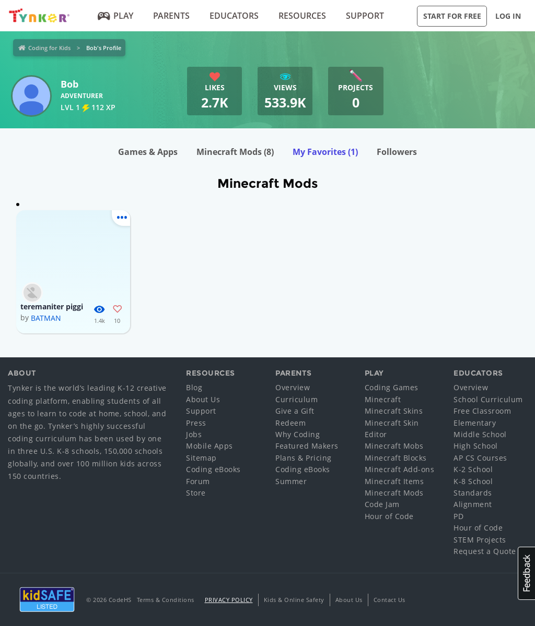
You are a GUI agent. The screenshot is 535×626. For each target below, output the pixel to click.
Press (196, 423)
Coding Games (391, 387)
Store (196, 493)
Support (365, 15)
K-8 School (473, 481)
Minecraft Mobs (394, 446)
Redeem (290, 423)
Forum (198, 481)
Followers (397, 152)
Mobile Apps (209, 446)
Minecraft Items (394, 481)
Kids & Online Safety (294, 600)
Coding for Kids (49, 48)
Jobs (194, 434)
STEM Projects (479, 540)
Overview (292, 387)
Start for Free (452, 16)
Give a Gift (295, 411)
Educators (234, 15)
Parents (171, 15)
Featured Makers (307, 446)
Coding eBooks (213, 469)
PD (458, 516)
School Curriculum (488, 399)
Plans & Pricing (303, 458)
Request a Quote (484, 551)
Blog (194, 387)
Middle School (480, 434)
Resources (302, 15)
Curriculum (296, 399)
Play (116, 15)
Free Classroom (482, 411)
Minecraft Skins (394, 411)
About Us (203, 399)
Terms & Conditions (165, 600)
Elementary (474, 423)
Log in (508, 16)
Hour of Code (389, 516)
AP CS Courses (480, 458)
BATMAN (46, 318)
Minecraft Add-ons (400, 469)
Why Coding (297, 434)
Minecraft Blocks (396, 458)
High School (475, 446)
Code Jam (382, 504)
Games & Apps (148, 152)
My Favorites (325, 152)
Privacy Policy (229, 600)
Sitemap (201, 458)
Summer (291, 481)
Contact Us (389, 600)
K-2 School (473, 469)
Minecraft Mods (235, 152)
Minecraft (383, 399)
